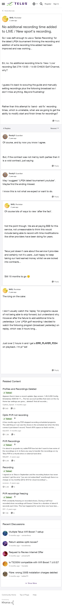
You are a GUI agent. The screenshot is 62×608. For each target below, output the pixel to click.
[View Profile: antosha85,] (5, 553)
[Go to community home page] (17, 4)
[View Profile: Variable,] (5, 563)
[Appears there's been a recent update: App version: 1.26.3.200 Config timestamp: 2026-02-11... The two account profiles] (31, 399)
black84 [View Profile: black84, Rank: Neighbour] (6, 431)
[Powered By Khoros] (31, 602)
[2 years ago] (14, 456)
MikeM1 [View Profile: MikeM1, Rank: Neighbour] (6, 457)
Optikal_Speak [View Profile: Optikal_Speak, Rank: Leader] (8, 404)
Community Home (9, 595)
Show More (31, 583)
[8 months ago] (15, 430)
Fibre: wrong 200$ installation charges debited (33, 572)
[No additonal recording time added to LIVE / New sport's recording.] (12, 138)
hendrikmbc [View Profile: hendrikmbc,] (26, 545)
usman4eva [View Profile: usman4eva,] (26, 535)
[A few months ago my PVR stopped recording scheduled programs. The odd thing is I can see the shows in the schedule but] (31, 425)
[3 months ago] (14, 535)
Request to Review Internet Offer (26, 552)
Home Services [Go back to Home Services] (8, 11)
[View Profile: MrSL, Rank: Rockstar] (5, 19)
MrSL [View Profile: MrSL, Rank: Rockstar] (11, 18)
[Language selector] (35, 3)
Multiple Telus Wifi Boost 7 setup (26, 531)
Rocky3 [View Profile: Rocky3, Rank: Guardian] (12, 135)
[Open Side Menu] (3, 4)
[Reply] (56, 120)
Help (34, 595)
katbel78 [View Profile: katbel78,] (25, 576)
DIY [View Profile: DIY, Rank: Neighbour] (4, 509)
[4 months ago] (20, 404)
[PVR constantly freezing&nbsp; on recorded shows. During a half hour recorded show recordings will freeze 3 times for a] (31, 503)
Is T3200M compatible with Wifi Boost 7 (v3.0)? (34, 562)
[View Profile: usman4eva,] (5, 533)
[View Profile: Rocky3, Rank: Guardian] (5, 136)
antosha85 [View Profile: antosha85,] (26, 556)
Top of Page (24, 595)
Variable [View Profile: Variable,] (25, 566)
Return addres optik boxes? (23, 542)
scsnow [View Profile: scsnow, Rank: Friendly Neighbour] (6, 483)
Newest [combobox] (55, 128)
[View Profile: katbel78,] (5, 574)
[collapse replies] (31, 133)
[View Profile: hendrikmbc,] (5, 543)
